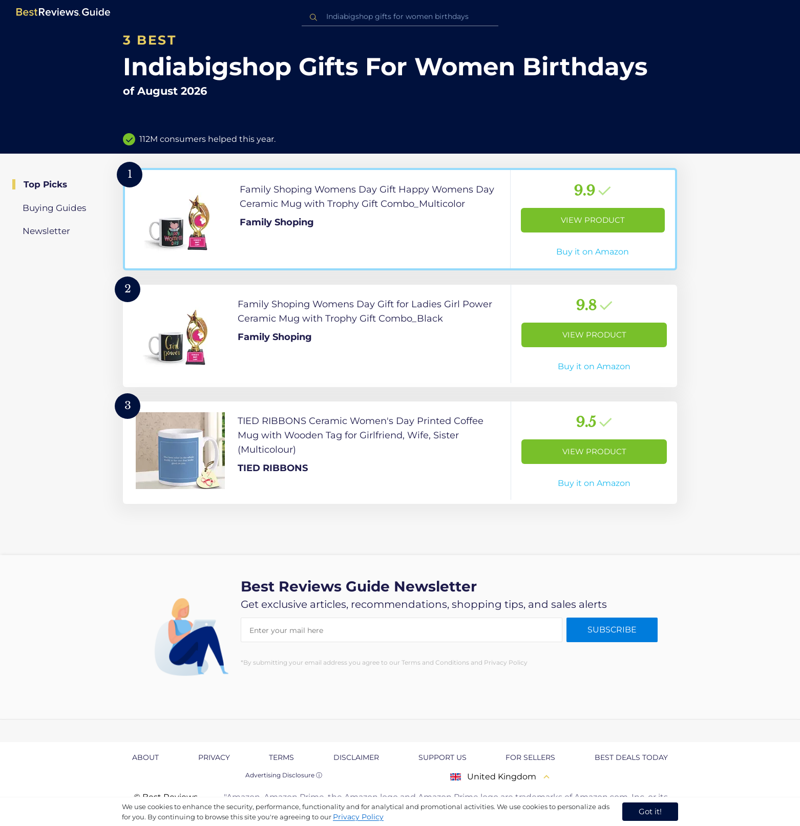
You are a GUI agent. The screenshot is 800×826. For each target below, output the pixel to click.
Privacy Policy (358, 816)
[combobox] (400, 16)
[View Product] (400, 219)
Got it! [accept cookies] (650, 811)
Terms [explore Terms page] (281, 757)
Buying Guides (54, 208)
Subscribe (612, 629)
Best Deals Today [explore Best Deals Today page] (631, 757)
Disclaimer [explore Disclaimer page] (356, 757)
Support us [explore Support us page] (442, 757)
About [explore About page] (145, 757)
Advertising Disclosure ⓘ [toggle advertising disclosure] (283, 775)
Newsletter (46, 231)
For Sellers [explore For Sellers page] (530, 757)
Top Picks (45, 184)
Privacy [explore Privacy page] (214, 757)
